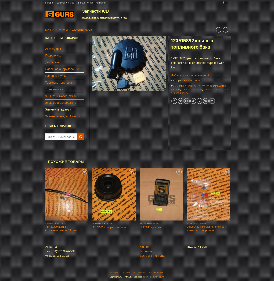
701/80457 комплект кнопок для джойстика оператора (206, 228)
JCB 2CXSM (209, 89)
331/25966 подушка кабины (109, 227)
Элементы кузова (82, 29)
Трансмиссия (54, 89)
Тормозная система (58, 82)
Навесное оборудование (62, 69)
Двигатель (52, 62)
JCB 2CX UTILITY (196, 86)
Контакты (101, 2)
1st (146, 276)
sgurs (161, 276)
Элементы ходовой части (62, 116)
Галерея (49, 2)
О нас (90, 2)
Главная (50, 29)
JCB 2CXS (186, 89)
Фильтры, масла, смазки (61, 96)
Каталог (63, 29)
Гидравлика (53, 55)
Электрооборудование (60, 103)
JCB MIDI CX (182, 93)
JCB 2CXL (175, 89)
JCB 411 (220, 89)
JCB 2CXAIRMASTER (216, 86)
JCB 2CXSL (197, 89)
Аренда (81, 2)
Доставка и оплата (152, 256)
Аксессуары (53, 49)
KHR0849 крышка (150, 227)
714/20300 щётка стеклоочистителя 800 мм (61, 228)
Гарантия (146, 251)
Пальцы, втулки (56, 76)
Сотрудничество (65, 2)
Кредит (144, 247)
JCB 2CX (183, 86)
